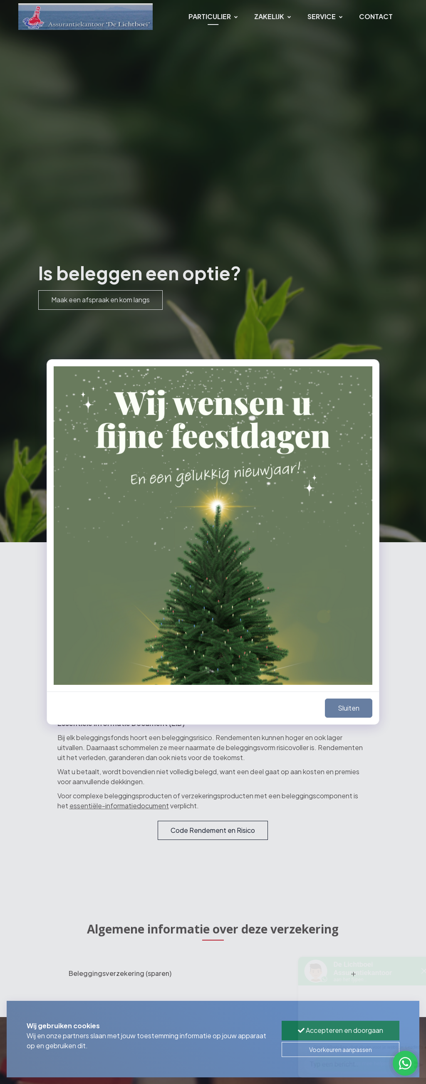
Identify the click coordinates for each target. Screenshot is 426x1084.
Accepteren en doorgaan (340, 1030)
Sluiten (348, 708)
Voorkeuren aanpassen (340, 1049)
